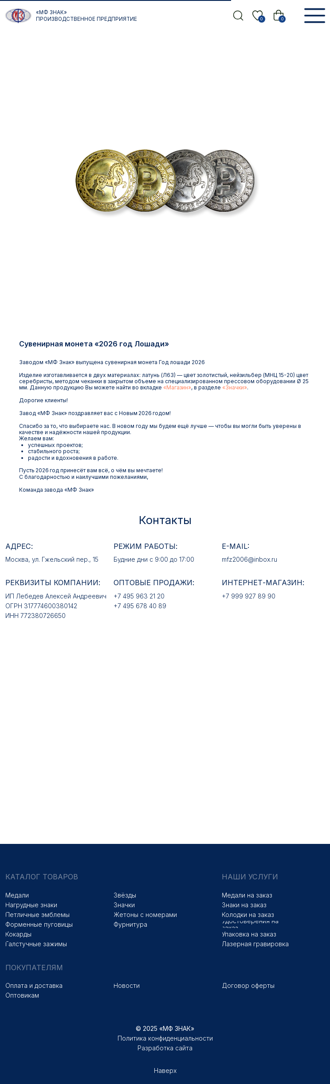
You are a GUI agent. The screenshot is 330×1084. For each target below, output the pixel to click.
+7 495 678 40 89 (140, 598)
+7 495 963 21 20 (139, 588)
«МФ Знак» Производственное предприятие (86, 15)
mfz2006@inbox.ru (249, 551)
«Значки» (292, 379)
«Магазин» (235, 379)
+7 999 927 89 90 (248, 588)
